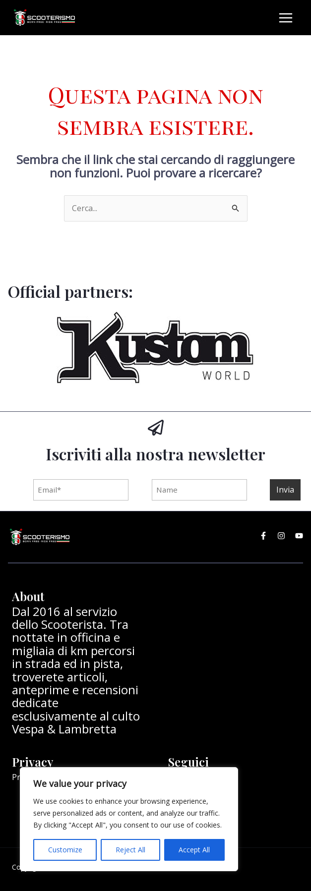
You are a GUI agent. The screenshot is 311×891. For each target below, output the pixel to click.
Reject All (130, 849)
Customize (65, 849)
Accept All (194, 849)
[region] (129, 819)
